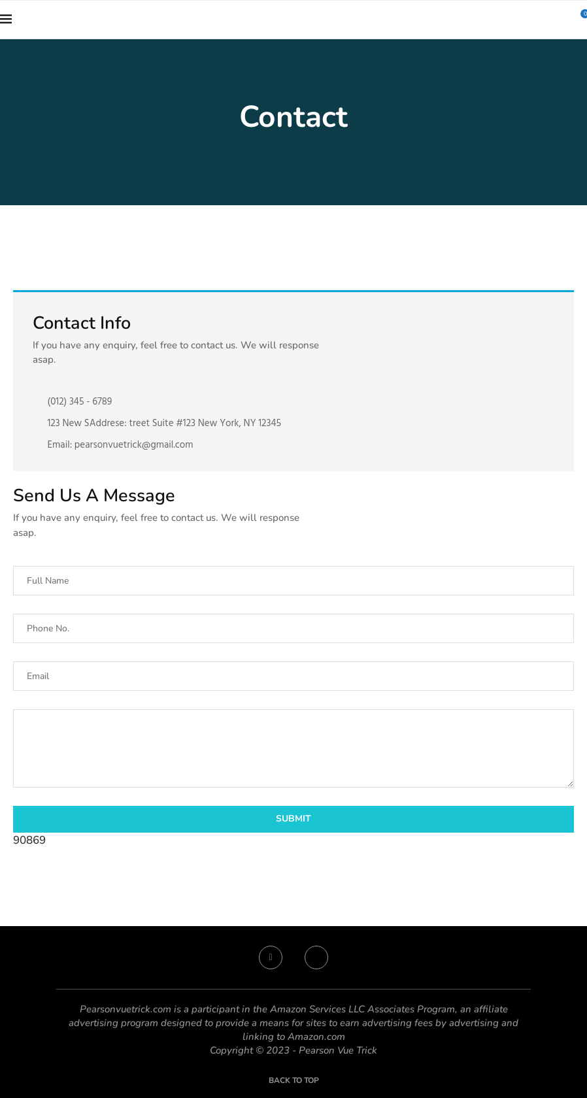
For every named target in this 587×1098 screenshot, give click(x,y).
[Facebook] (270, 957)
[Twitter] (316, 957)
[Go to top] (294, 1079)
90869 (29, 840)
